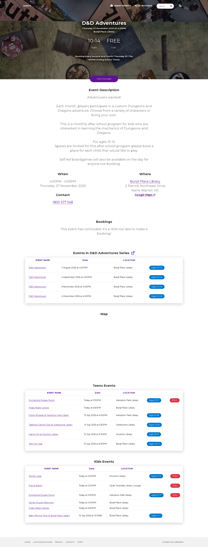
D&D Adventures (37, 267)
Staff (80, 542)
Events (27, 6)
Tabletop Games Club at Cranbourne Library (51, 424)
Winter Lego (35, 476)
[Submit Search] (171, 6)
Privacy (59, 542)
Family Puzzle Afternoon (41, 502)
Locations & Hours (42, 542)
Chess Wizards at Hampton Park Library (49, 415)
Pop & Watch (35, 485)
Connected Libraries (172, 542)
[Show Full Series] (133, 253)
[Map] (104, 347)
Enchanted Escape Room (42, 400)
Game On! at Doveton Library (43, 434)
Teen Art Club (35, 444)
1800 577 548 (63, 202)
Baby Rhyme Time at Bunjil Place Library (49, 515)
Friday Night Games (39, 407)
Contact (70, 542)
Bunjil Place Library (145, 181)
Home (27, 542)
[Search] (163, 6)
